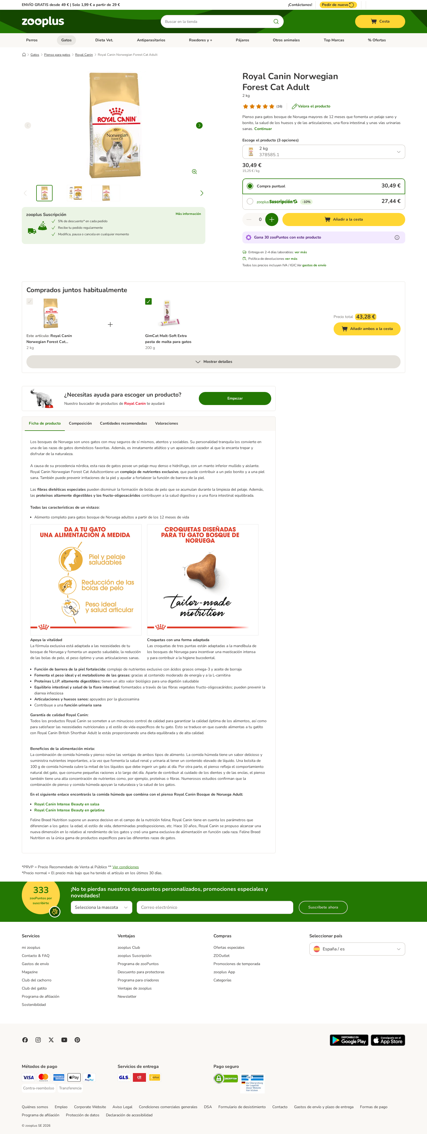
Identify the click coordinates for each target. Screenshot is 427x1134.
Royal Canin (84, 54)
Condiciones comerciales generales (168, 1107)
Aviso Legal (122, 1107)
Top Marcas (334, 40)
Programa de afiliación (40, 996)
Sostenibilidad (34, 1004)
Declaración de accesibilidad (129, 1115)
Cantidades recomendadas (123, 423)
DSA (208, 1107)
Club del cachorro (36, 980)
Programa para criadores (138, 980)
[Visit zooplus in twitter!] (51, 1040)
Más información (188, 214)
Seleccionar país (325, 936)
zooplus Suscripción (134, 955)
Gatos (66, 40)
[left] (28, 125)
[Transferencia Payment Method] (70, 1088)
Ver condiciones (125, 867)
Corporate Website (90, 1107)
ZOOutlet (221, 955)
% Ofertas (377, 40)
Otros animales (286, 40)
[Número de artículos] (260, 219)
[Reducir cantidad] (248, 219)
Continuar (263, 128)
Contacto (280, 1107)
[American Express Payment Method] (58, 1078)
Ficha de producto (45, 423)
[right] (199, 125)
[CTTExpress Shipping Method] (139, 1078)
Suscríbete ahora (323, 907)
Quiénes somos (35, 1107)
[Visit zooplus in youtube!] (64, 1040)
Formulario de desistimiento (242, 1107)
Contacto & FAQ (36, 955)
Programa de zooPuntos (138, 963)
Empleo (61, 1107)
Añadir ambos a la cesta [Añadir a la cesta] (371, 329)
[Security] (225, 1079)
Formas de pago (374, 1107)
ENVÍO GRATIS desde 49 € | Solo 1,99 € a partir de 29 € (71, 4)
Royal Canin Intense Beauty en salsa (66, 804)
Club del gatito (34, 988)
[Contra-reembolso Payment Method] (38, 1088)
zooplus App (224, 972)
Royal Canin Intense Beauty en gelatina (69, 810)
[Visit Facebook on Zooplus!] (25, 1040)
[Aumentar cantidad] (271, 219)
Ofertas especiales (229, 947)
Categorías (222, 980)
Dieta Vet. (104, 40)
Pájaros (242, 40)
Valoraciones (166, 423)
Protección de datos (82, 1115)
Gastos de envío (35, 963)
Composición (80, 423)
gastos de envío (314, 265)
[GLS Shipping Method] (124, 1078)
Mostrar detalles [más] (213, 362)
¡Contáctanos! (300, 4)
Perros (32, 40)
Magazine (30, 972)
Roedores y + (200, 40)
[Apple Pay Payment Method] (74, 1078)
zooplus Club (129, 947)
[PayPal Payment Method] (89, 1078)
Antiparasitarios (151, 40)
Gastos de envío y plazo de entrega (323, 1107)
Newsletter (127, 996)
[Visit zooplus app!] (349, 1044)
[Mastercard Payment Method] (43, 1078)
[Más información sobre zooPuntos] (397, 237)
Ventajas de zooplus (135, 988)
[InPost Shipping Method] (154, 1078)
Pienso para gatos (57, 54)
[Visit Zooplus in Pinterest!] (77, 1040)
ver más (301, 252)
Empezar (235, 398)
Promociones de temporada (236, 963)
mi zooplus (31, 947)
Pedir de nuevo (338, 5)
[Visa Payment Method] (28, 1078)
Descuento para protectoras (141, 972)
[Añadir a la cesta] (343, 219)
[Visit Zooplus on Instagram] (38, 1040)
